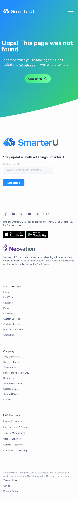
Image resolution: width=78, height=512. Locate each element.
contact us (27, 64)
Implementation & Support (16, 427)
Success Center (10, 388)
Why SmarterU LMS (13, 356)
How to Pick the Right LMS (16, 372)
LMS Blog (8, 313)
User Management (12, 438)
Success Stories (11, 362)
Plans (6, 308)
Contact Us (8, 335)
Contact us (38, 78)
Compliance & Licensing (15, 450)
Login (46, 213)
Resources (8, 378)
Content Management (13, 444)
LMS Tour (8, 297)
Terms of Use (10, 480)
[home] (18, 11)
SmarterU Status (11, 394)
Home (6, 292)
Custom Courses (11, 318)
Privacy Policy (10, 491)
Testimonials (9, 367)
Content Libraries (11, 324)
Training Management (14, 433)
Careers (7, 399)
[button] (70, 11)
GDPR (6, 485)
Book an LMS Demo (13, 329)
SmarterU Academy (12, 383)
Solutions (8, 302)
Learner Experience (12, 421)
